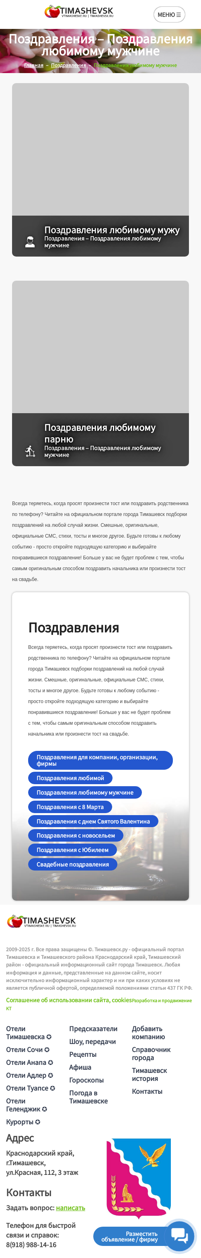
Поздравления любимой (70, 778)
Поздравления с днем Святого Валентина (93, 821)
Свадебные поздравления (73, 864)
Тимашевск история (149, 1074)
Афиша (80, 1067)
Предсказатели (93, 1028)
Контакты (147, 1091)
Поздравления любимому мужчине (85, 792)
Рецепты (82, 1054)
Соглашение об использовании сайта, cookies (69, 1000)
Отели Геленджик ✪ (26, 1105)
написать (70, 1207)
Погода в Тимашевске (88, 1097)
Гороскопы (86, 1080)
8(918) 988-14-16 (31, 1244)
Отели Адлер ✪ (29, 1075)
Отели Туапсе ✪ (30, 1088)
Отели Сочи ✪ (27, 1049)
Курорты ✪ (23, 1121)
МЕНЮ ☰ (169, 14)
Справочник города (151, 1053)
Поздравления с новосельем (76, 835)
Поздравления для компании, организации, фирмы (97, 760)
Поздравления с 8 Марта (70, 807)
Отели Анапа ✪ (29, 1062)
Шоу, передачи (92, 1041)
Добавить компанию (148, 1032)
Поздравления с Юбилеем (73, 850)
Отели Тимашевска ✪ (28, 1032)
